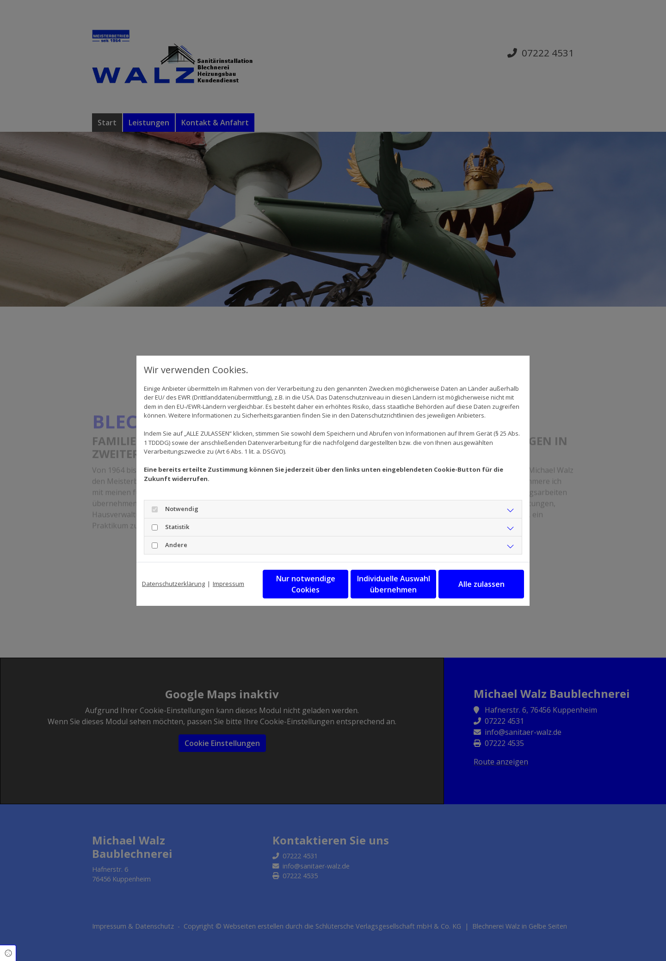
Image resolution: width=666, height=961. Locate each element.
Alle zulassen (481, 584)
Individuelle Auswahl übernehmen (393, 584)
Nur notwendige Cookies (305, 584)
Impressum (228, 583)
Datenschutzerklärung (173, 583)
